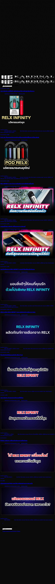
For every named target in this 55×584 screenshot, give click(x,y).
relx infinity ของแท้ (31, 131)
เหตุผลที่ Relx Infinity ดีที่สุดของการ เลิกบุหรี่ (12, 226)
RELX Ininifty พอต (38, 131)
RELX (1, 88)
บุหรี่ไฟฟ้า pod (50, 220)
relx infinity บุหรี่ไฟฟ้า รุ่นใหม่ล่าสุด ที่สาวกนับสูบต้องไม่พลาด (17, 91)
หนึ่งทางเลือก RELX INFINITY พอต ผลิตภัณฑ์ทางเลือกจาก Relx (17, 312)
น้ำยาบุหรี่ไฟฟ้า (35, 434)
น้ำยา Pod (31, 434)
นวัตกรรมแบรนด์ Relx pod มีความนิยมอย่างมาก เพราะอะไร (16, 483)
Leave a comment (24, 178)
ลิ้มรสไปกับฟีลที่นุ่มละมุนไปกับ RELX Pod (11, 355)
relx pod (44, 131)
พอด (36, 391)
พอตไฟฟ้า (2, 221)
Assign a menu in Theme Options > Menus (11, 81)
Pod (17, 477)
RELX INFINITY (4, 88)
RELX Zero (27, 519)
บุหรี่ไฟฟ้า (8, 88)
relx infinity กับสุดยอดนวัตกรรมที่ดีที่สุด (11, 398)
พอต (5, 178)
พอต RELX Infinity (10, 178)
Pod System (26, 177)
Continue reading (4, 129)
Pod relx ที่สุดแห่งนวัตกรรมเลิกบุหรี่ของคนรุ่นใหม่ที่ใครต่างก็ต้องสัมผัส (19, 137)
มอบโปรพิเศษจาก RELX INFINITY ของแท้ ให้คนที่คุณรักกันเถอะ (17, 269)
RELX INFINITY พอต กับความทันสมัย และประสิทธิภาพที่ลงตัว (17, 184)
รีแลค (10, 132)
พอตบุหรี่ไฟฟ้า (6, 132)
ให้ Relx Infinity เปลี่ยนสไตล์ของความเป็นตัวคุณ (13, 440)
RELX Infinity (24, 131)
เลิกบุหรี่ (12, 132)
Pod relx (21, 177)
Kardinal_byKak (22, 93)
